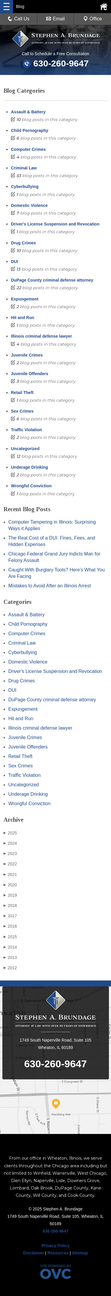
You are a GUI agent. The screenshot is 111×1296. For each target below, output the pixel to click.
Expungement (24, 299)
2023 (10, 853)
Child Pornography (29, 130)
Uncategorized (25, 448)
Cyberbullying (24, 186)
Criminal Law (24, 168)
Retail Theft (22, 392)
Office (92, 18)
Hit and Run (22, 317)
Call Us (19, 18)
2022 (10, 863)
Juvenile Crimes (27, 355)
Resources (58, 1253)
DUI (14, 261)
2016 (10, 926)
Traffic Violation (26, 429)
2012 (10, 967)
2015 (10, 936)
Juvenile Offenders (29, 373)
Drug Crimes (23, 243)
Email (55, 18)
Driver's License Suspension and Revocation (55, 224)
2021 (10, 874)
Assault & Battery (28, 112)
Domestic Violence (29, 205)
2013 (10, 957)
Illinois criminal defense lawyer (41, 336)
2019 (10, 895)
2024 (10, 843)
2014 (10, 947)
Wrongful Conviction (31, 485)
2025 (10, 832)
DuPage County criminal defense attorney (52, 280)
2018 (10, 905)
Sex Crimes (22, 411)
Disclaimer (33, 1253)
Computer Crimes (28, 149)
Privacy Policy (55, 1245)
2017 (10, 915)
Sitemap (80, 1253)
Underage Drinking (29, 467)
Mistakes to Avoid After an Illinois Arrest (49, 585)
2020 (10, 884)
